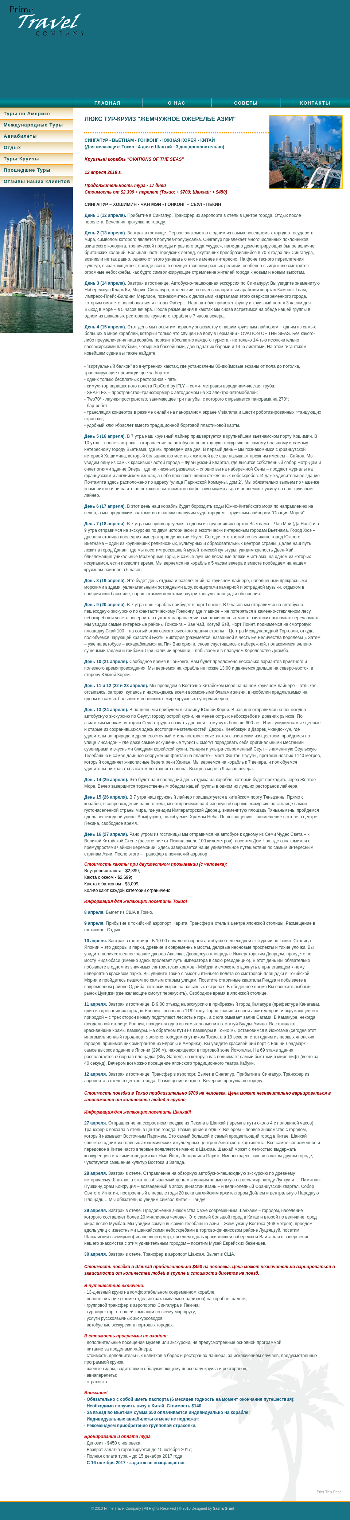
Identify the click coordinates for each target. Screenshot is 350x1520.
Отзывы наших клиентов (37, 181)
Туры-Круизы (21, 158)
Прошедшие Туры (27, 170)
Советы (246, 103)
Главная (107, 103)
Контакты (315, 103)
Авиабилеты (20, 136)
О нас (177, 103)
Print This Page (329, 1492)
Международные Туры (33, 125)
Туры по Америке (27, 113)
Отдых (12, 147)
